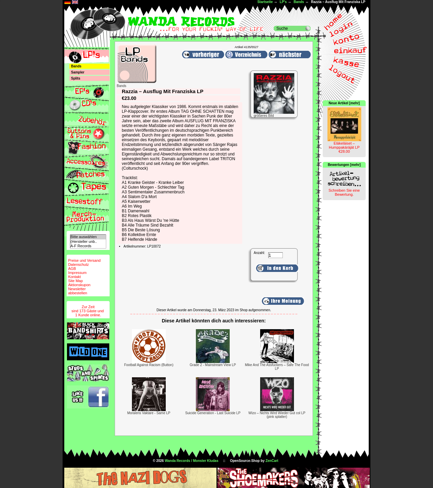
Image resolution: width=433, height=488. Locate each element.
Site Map (75, 281)
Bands (299, 2)
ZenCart (272, 461)
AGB (72, 269)
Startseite (265, 2)
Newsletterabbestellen (77, 291)
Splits (75, 78)
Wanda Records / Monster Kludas (192, 461)
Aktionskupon (79, 285)
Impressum (77, 273)
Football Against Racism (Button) (149, 365)
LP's (283, 2)
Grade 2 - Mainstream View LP (213, 365)
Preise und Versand (84, 260)
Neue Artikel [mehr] (344, 103)
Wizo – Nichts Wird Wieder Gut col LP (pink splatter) (276, 415)
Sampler (77, 72)
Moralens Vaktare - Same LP (148, 413)
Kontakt (74, 277)
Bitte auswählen (88, 237)
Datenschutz (78, 264)
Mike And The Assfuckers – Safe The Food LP (277, 366)
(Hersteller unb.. (88, 241)
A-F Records (88, 246)
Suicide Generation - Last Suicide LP (212, 413)
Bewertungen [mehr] (344, 165)
